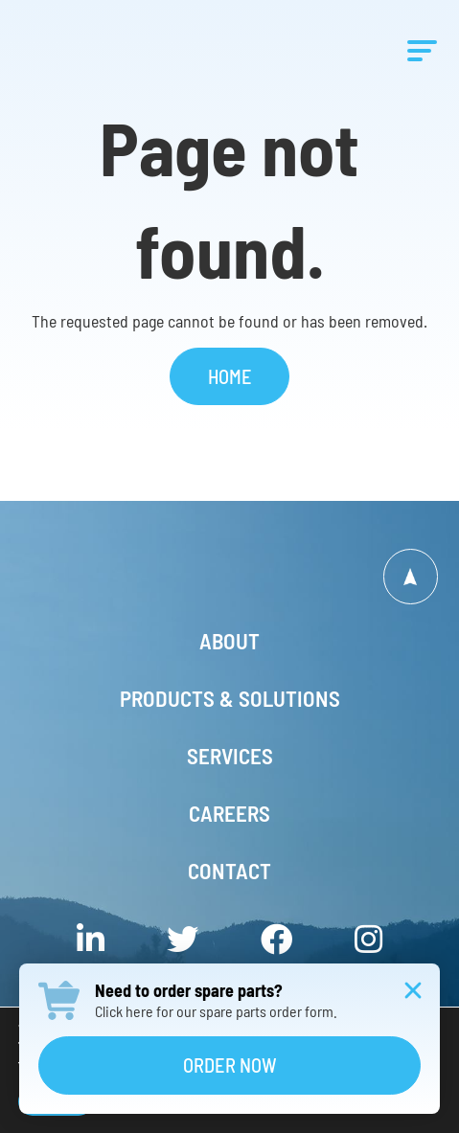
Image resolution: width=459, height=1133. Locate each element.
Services (230, 756)
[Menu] (422, 49)
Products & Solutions (230, 699)
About (229, 641)
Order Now (230, 1065)
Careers (229, 814)
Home (230, 376)
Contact (229, 871)
